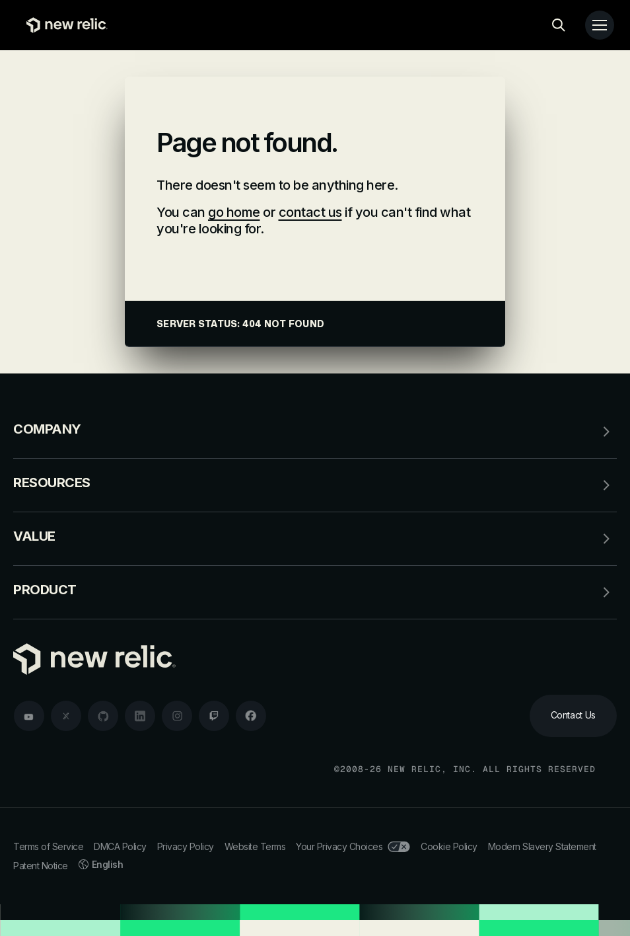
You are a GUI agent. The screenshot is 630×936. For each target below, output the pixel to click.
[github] (103, 716)
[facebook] (251, 716)
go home (234, 212)
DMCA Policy (120, 846)
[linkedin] (140, 716)
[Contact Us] (573, 716)
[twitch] (214, 716)
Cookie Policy (449, 846)
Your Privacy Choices (353, 846)
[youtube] (29, 716)
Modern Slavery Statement (542, 846)
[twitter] (66, 716)
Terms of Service (48, 846)
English (101, 864)
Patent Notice (40, 865)
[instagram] (177, 716)
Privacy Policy (185, 846)
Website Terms (255, 846)
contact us (310, 212)
